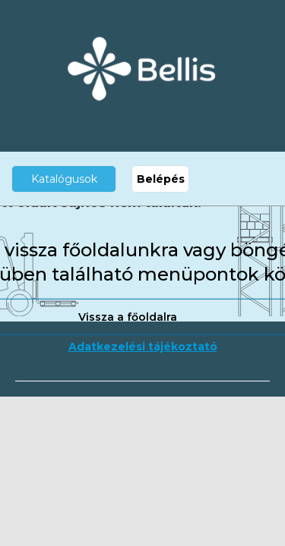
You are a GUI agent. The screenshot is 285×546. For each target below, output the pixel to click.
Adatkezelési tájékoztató (142, 346)
